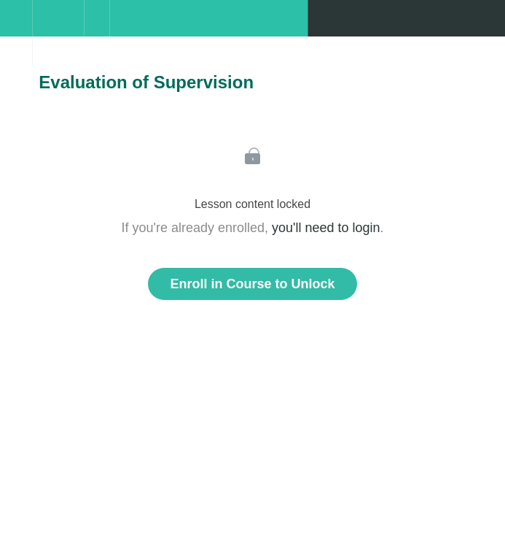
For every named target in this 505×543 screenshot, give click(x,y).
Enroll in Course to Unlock (252, 284)
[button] (16, 25)
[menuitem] (58, 33)
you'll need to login (326, 227)
